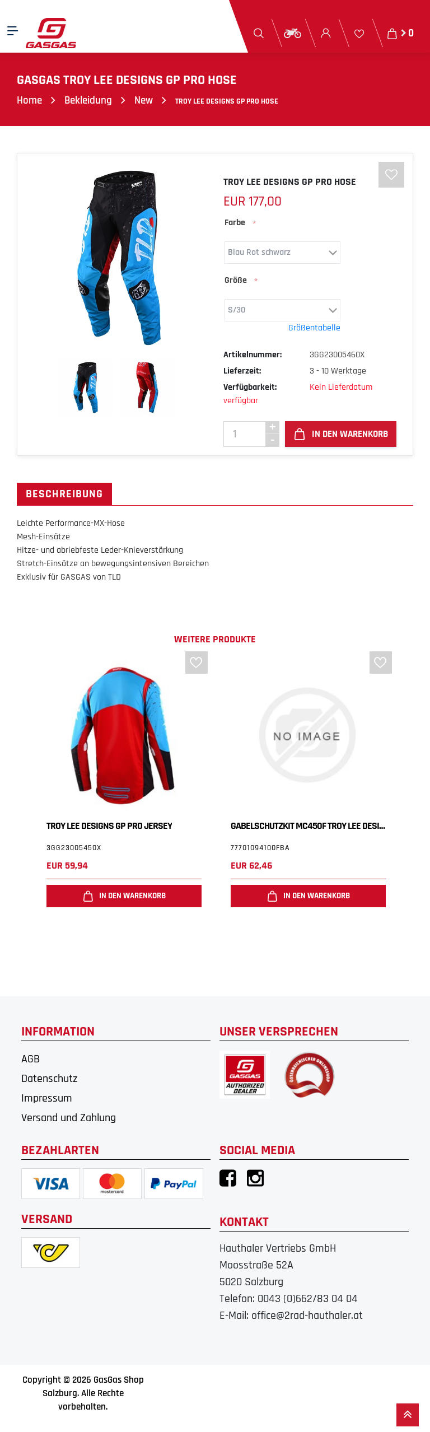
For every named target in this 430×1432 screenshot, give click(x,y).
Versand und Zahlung (68, 1118)
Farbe (235, 223)
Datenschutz (49, 1079)
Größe (236, 281)
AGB (30, 1059)
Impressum (46, 1099)
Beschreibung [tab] (64, 494)
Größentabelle (314, 328)
